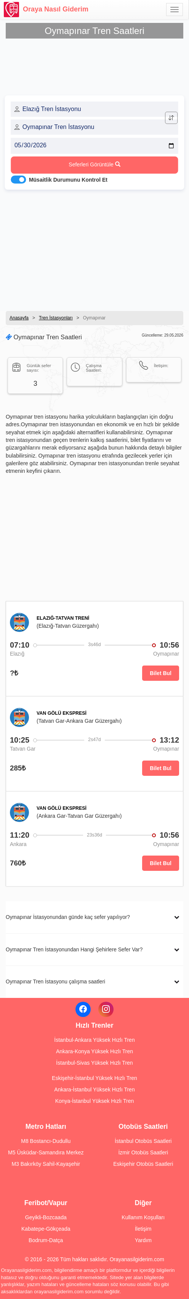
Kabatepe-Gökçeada (45, 1229)
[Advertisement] (94, 248)
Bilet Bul (160, 673)
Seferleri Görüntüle (94, 164)
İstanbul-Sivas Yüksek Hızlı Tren (94, 1063)
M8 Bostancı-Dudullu (45, 1141)
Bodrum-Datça (46, 1240)
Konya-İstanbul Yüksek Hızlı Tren (94, 1101)
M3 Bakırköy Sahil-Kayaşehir (45, 1164)
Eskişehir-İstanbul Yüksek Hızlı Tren (94, 1078)
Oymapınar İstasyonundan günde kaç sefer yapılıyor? (68, 917)
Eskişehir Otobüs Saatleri (143, 1164)
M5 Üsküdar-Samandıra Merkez (45, 1152)
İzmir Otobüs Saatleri (143, 1152)
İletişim (143, 1229)
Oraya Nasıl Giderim (46, 9)
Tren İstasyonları (56, 318)
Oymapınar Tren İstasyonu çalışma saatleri (55, 982)
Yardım (143, 1240)
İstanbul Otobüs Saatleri (143, 1141)
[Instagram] (106, 1009)
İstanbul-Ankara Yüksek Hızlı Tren (94, 1040)
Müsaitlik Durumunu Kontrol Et (68, 180)
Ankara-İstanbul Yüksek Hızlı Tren (94, 1089)
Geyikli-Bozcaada (46, 1217)
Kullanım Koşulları (143, 1217)
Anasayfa (19, 318)
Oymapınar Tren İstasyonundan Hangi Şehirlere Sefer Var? (74, 949)
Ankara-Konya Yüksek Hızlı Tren (94, 1051)
